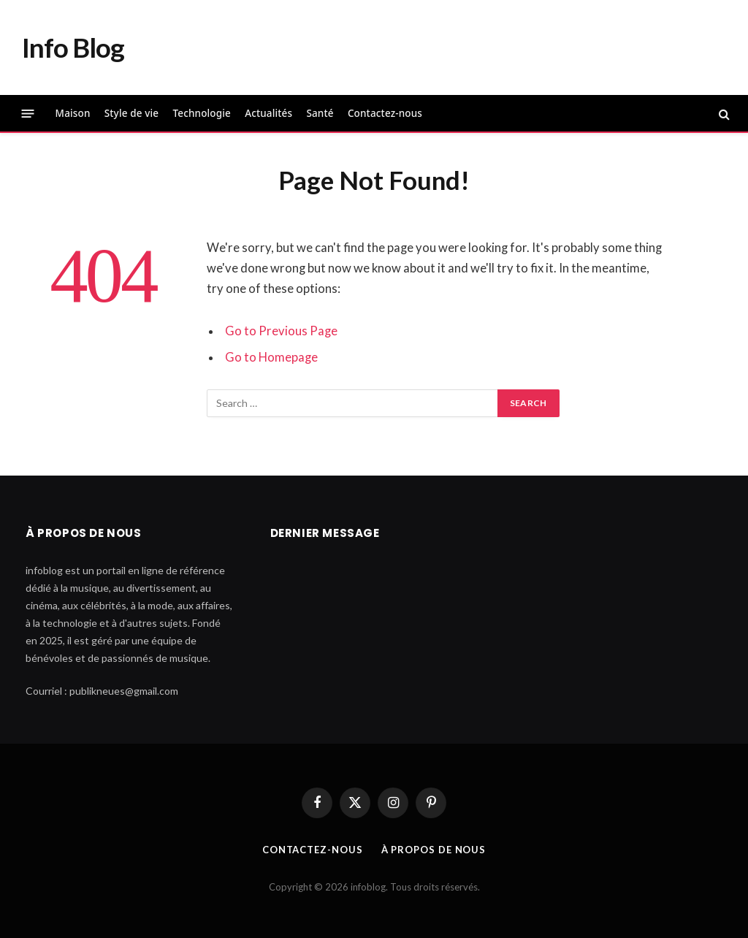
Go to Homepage (271, 357)
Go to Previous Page (281, 331)
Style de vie (131, 113)
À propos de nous (433, 849)
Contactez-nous (385, 113)
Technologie (201, 113)
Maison (73, 113)
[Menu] (28, 113)
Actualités (268, 113)
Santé (319, 113)
